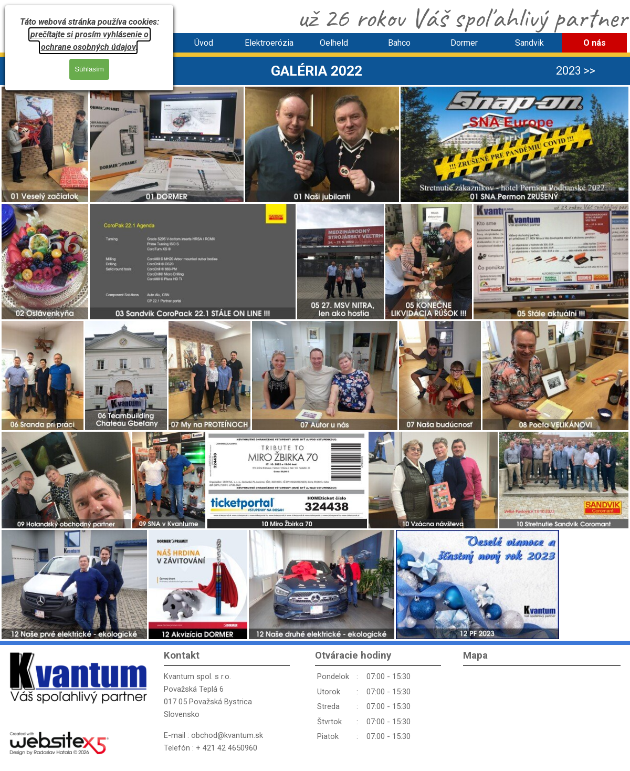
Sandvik (529, 43)
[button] (45, 144)
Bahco (399, 43)
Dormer (464, 43)
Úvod (203, 43)
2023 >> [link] (575, 70)
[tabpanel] (316, 70)
